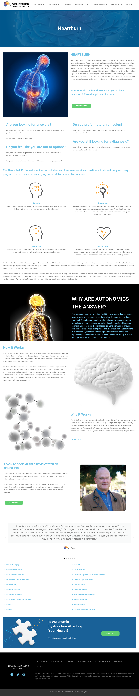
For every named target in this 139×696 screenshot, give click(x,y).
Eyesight (77, 565)
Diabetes (9, 609)
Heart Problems (79, 570)
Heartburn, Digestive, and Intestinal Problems (90, 575)
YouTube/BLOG (81, 5)
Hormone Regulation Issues (84, 580)
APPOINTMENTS (99, 5)
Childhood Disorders (13, 590)
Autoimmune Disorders (14, 570)
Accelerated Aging (13, 565)
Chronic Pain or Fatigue (14, 595)
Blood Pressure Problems (15, 575)
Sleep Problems (79, 604)
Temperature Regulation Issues (85, 609)
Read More (78, 440)
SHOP (129, 5)
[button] (103, 439)
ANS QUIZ (67, 5)
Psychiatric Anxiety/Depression (85, 595)
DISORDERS (53, 5)
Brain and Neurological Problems (18, 580)
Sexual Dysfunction (81, 599)
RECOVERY (39, 5)
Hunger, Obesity (79, 585)
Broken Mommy (12, 585)
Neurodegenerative (81, 590)
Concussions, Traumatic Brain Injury (19, 599)
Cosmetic (9, 604)
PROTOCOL (116, 5)
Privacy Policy (85, 692)
